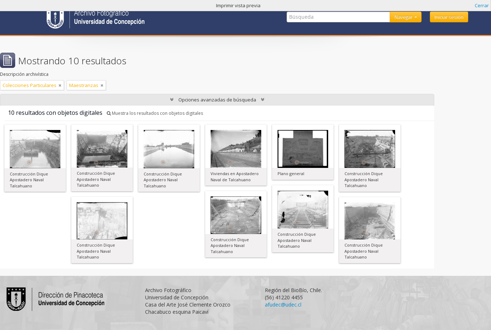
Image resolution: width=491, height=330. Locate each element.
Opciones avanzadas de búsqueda (217, 99)
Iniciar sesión (449, 17)
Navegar (404, 17)
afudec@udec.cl (283, 304)
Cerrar (482, 5)
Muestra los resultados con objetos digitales (155, 113)
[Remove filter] (60, 85)
